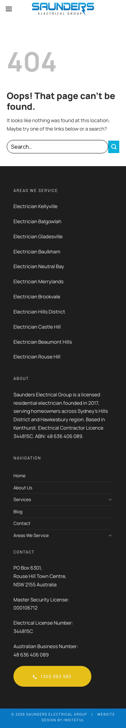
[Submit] (113, 147)
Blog (18, 511)
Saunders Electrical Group (56, 714)
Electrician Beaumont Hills (42, 342)
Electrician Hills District (39, 311)
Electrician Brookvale (36, 296)
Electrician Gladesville (37, 236)
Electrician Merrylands (38, 281)
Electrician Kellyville (35, 206)
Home (19, 476)
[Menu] (9, 9)
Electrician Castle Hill (37, 327)
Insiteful (74, 720)
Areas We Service (31, 535)
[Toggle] (110, 499)
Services (22, 499)
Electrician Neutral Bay (38, 266)
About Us (22, 488)
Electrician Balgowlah (37, 221)
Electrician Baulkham (36, 251)
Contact (22, 523)
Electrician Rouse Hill (36, 356)
